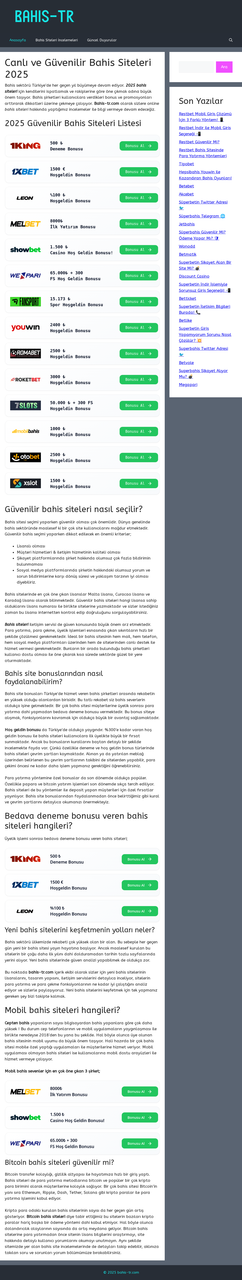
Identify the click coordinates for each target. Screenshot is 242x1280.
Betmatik (187, 254)
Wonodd (187, 246)
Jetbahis (187, 224)
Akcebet (186, 194)
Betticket (187, 298)
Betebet (186, 186)
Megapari (188, 384)
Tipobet (186, 163)
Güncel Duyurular (102, 40)
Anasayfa (17, 40)
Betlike (185, 320)
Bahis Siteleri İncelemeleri (56, 40)
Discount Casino (194, 276)
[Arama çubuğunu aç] (230, 40)
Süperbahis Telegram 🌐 (202, 216)
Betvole (186, 362)
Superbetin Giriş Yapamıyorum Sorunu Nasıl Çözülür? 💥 (205, 334)
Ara (224, 66)
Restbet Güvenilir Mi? (199, 142)
